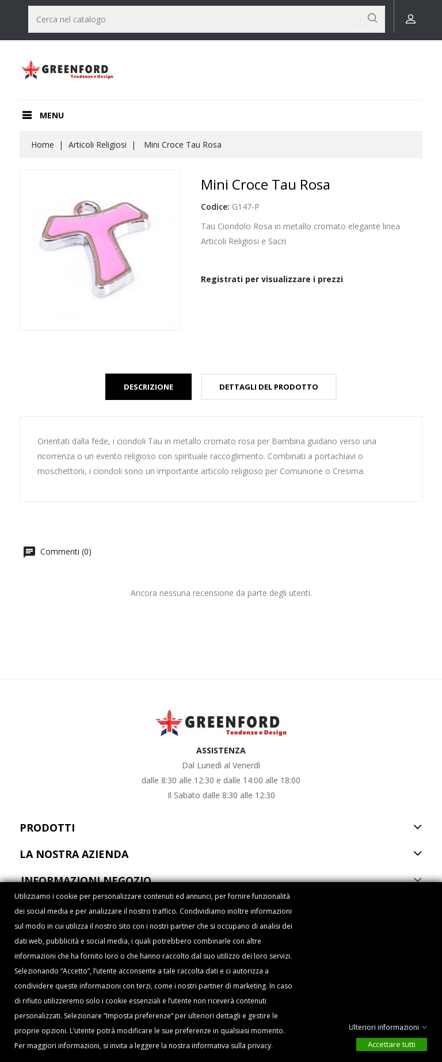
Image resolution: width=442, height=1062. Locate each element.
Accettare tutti (392, 1044)
